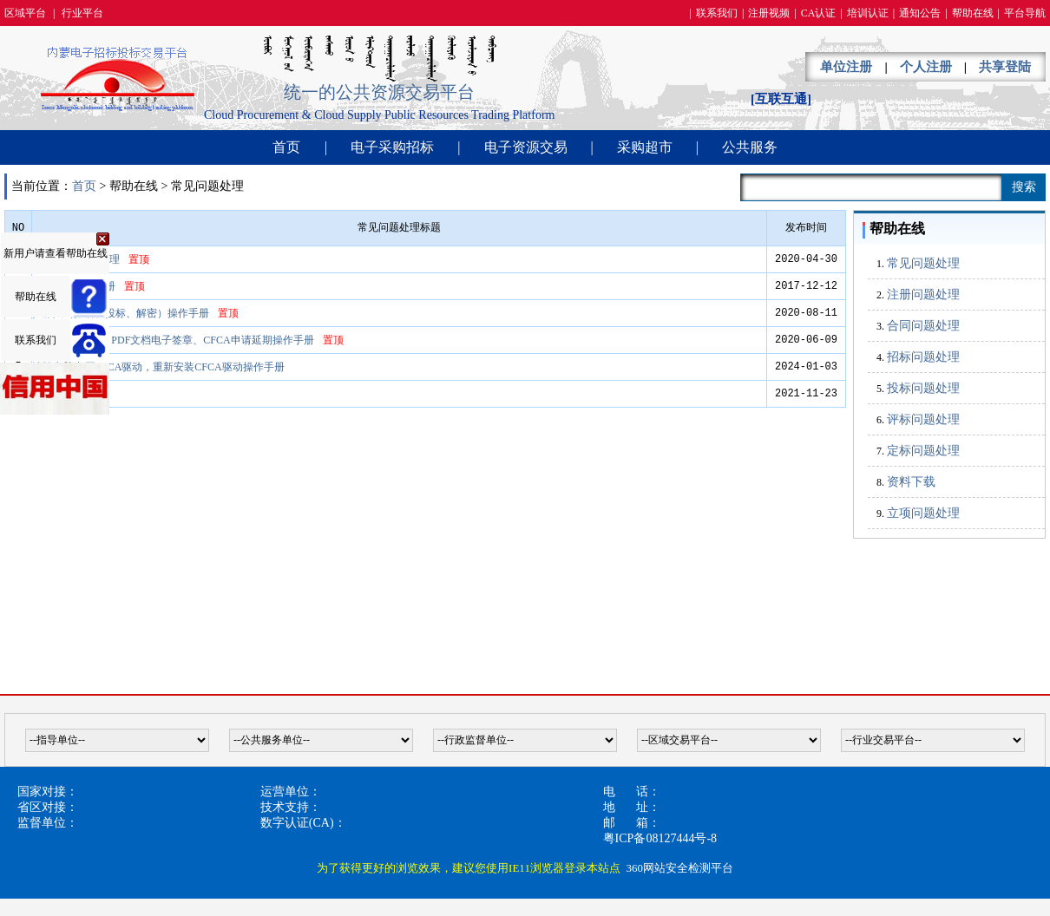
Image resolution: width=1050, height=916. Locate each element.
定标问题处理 (923, 450)
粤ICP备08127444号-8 (660, 838)
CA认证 (819, 13)
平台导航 (1025, 13)
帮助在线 (973, 13)
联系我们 (717, 13)
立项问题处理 (923, 513)
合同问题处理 (923, 325)
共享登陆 (1005, 67)
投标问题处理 (923, 388)
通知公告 (920, 13)
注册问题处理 (923, 294)
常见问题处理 (923, 263)
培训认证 (868, 13)
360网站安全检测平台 (679, 867)
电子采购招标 (392, 147)
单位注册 (846, 67)
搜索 (1024, 186)
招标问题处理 (923, 356)
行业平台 (82, 13)
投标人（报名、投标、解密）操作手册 (120, 313)
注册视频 (769, 13)
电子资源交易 (526, 147)
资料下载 (911, 481)
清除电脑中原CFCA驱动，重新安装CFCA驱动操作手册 (158, 367)
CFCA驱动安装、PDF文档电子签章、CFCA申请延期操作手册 (173, 340)
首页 (286, 147)
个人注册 (926, 67)
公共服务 (750, 147)
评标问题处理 (923, 419)
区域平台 (25, 13)
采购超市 (645, 147)
